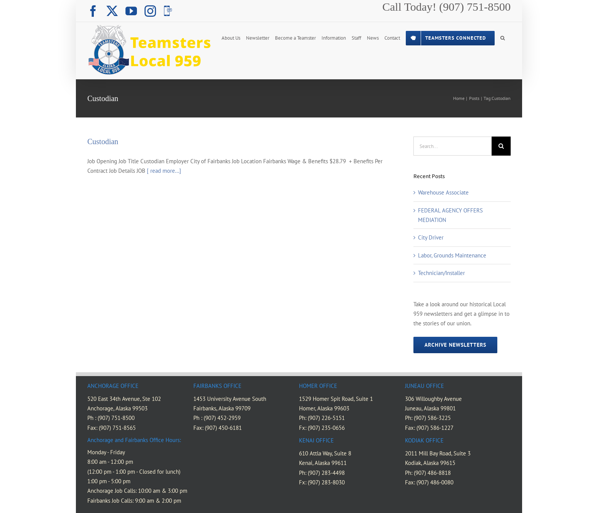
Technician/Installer (441, 273)
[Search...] (452, 146)
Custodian (102, 141)
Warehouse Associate (443, 192)
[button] (502, 37)
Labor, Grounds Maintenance (452, 255)
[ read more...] (164, 170)
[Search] (501, 146)
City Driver (431, 237)
